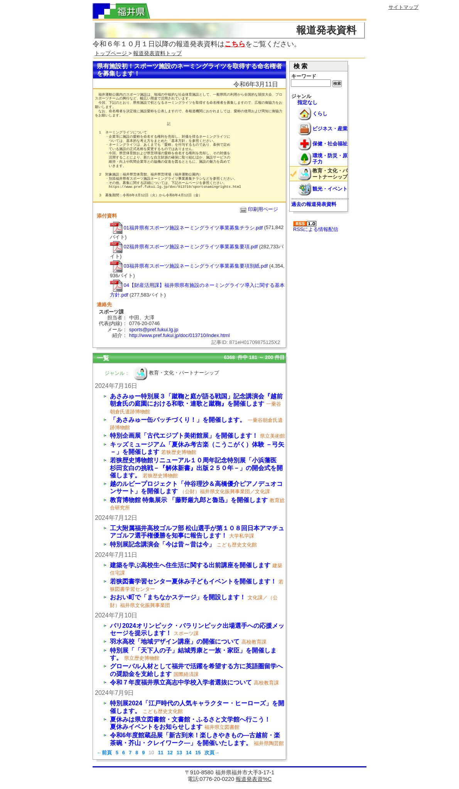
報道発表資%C (254, 779)
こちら (234, 44)
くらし (319, 113)
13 (179, 752)
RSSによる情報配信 (315, 226)
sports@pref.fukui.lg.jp (154, 329)
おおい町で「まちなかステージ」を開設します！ (178, 597)
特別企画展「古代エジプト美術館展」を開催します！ (184, 435)
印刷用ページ (263, 209)
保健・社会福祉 (330, 144)
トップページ (111, 53)
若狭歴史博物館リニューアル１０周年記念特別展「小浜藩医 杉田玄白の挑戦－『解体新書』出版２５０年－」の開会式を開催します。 (196, 467)
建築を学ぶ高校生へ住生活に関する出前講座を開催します (190, 565)
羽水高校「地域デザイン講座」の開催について (175, 641)
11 (160, 752)
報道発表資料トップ (157, 53)
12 (170, 752)
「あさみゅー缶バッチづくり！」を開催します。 (178, 419)
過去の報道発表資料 (313, 204)
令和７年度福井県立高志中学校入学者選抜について (181, 682)
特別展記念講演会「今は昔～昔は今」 (162, 544)
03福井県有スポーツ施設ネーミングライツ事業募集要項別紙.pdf (189, 266)
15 (198, 752)
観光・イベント (330, 189)
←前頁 (104, 752)
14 (188, 752)
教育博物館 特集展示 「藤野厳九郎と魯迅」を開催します (189, 500)
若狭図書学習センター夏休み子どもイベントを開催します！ (193, 581)
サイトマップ (403, 7)
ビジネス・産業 (330, 129)
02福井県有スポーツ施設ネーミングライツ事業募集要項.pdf (184, 247)
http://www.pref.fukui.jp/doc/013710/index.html (179, 335)
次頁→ (211, 752)
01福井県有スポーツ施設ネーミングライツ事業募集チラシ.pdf (186, 228)
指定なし (307, 102)
